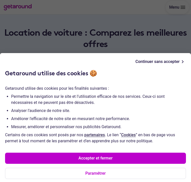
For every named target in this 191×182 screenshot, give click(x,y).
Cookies (128, 134)
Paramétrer (95, 173)
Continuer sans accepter (160, 62)
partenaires (94, 134)
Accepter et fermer (95, 158)
